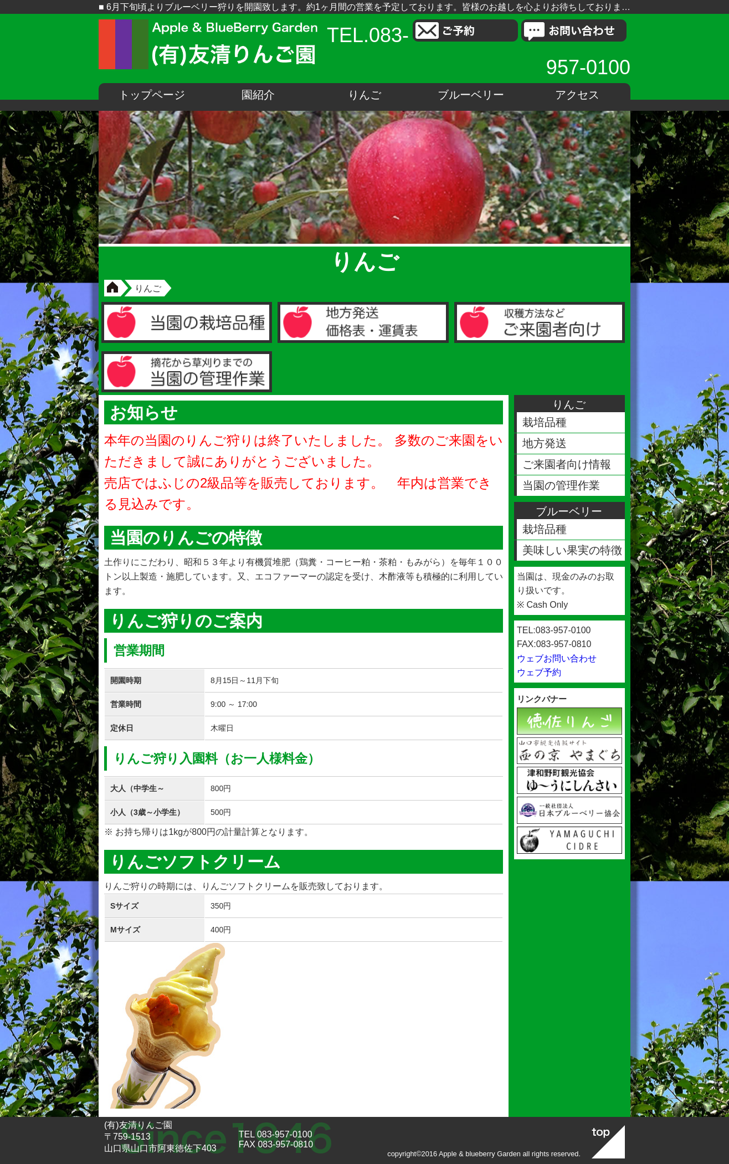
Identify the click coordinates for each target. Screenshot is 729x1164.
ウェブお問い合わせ (557, 658)
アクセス (577, 95)
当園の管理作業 (561, 485)
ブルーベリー (471, 95)
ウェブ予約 (539, 672)
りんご (364, 95)
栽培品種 (544, 422)
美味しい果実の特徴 (572, 550)
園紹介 (258, 95)
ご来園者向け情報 (566, 464)
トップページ (152, 95)
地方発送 (544, 443)
